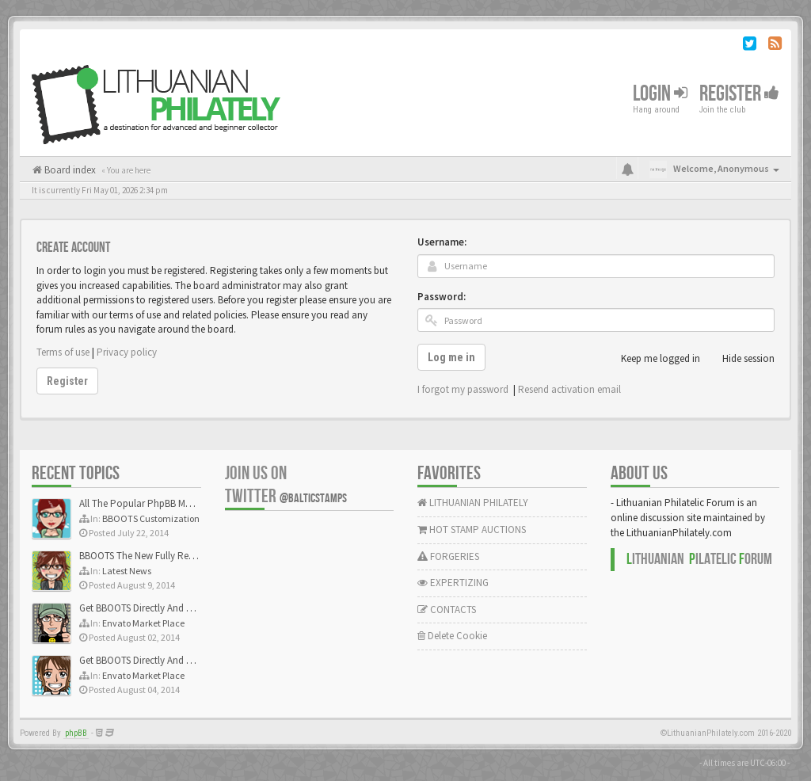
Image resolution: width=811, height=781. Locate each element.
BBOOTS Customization (151, 518)
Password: (441, 296)
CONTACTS (446, 609)
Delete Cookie (452, 635)
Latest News (126, 571)
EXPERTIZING (453, 582)
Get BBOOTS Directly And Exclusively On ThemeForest (192, 608)
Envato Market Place (143, 623)
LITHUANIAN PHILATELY (472, 502)
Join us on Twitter (286, 485)
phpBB (76, 733)
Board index (69, 170)
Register (739, 94)
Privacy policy (127, 352)
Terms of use (62, 352)
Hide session (740, 359)
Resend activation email (569, 389)
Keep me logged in (651, 359)
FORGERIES (448, 556)
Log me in (451, 357)
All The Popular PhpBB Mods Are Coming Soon (179, 503)
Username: (441, 242)
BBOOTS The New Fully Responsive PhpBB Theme (183, 555)
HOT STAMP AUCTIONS (471, 529)
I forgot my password (462, 389)
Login (660, 94)
